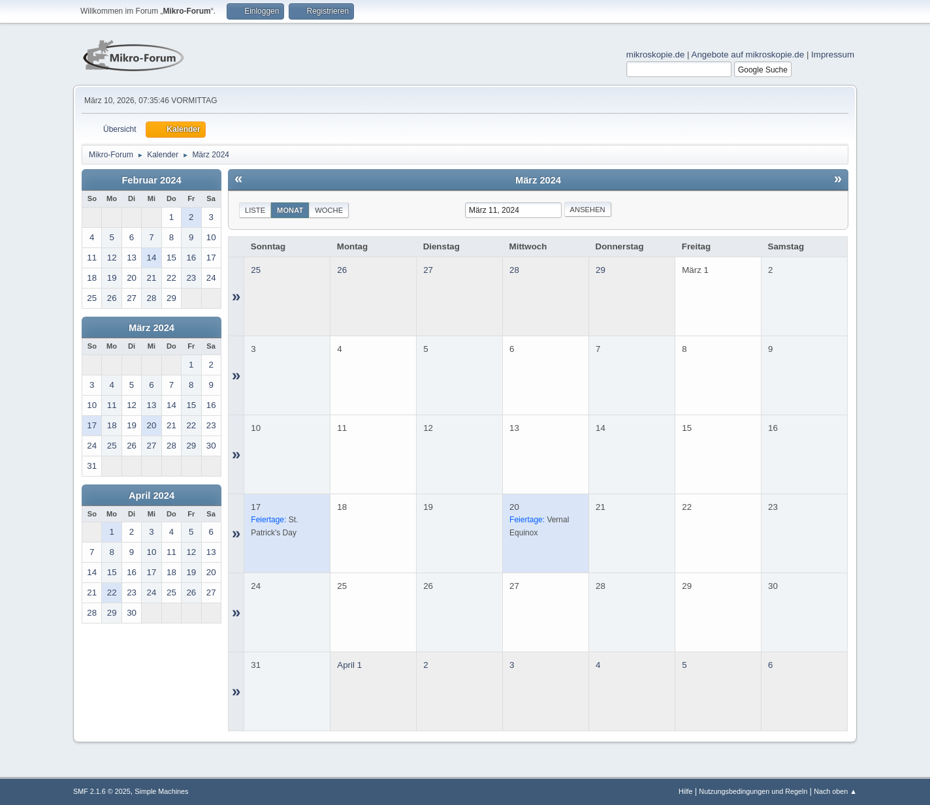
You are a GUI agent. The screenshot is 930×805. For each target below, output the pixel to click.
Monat (290, 210)
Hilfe (686, 791)
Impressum (832, 54)
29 (600, 270)
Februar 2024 (151, 180)
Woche (329, 210)
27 (428, 270)
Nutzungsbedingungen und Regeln (753, 791)
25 (256, 270)
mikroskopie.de (655, 54)
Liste (255, 210)
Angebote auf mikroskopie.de (748, 54)
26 (342, 270)
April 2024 (151, 495)
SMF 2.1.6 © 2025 (102, 791)
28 (514, 270)
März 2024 (151, 328)
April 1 (349, 665)
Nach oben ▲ (835, 791)
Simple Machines (161, 791)
